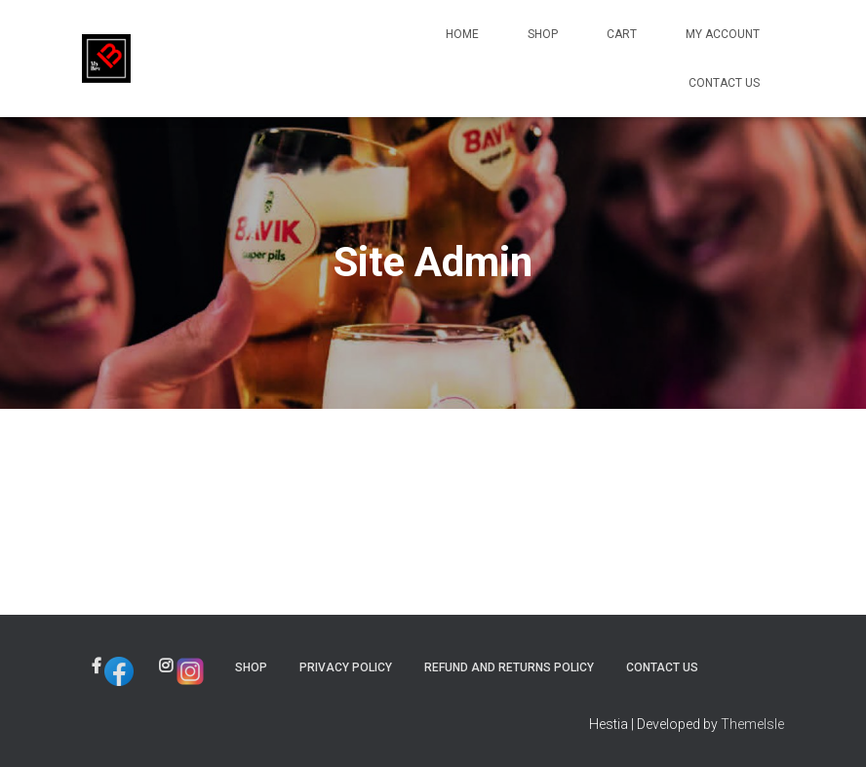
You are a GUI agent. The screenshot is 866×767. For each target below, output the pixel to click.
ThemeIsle (752, 724)
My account (723, 34)
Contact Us (724, 83)
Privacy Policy (345, 667)
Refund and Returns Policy (509, 667)
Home (462, 34)
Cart (622, 34)
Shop (543, 34)
